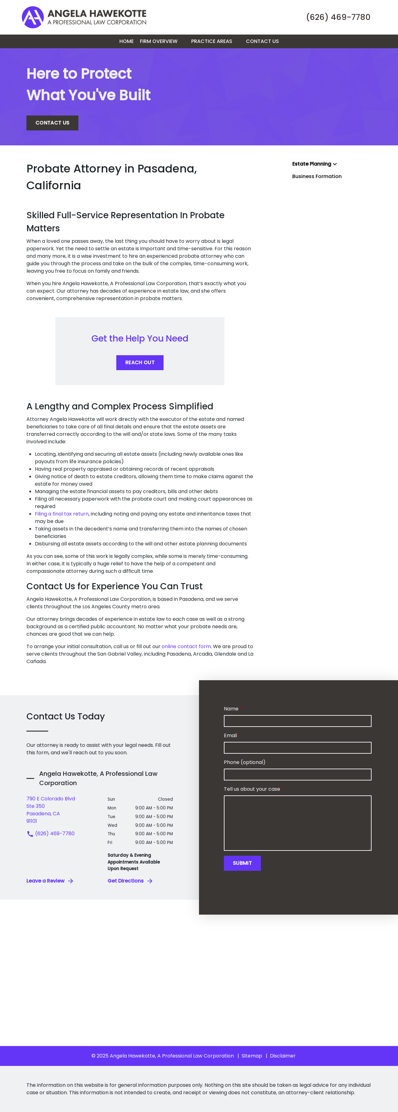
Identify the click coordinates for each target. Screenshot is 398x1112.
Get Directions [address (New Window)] (131, 881)
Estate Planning (311, 163)
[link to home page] (84, 17)
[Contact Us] (262, 41)
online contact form (186, 646)
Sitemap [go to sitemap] (252, 1055)
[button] (181, 41)
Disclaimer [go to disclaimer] (283, 1055)
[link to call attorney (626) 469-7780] (338, 17)
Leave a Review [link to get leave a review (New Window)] (50, 881)
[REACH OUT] (140, 362)
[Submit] (242, 863)
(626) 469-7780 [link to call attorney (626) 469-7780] (50, 833)
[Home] (126, 41)
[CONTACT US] (52, 122)
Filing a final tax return (62, 513)
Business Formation (317, 176)
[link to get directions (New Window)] (62, 810)
